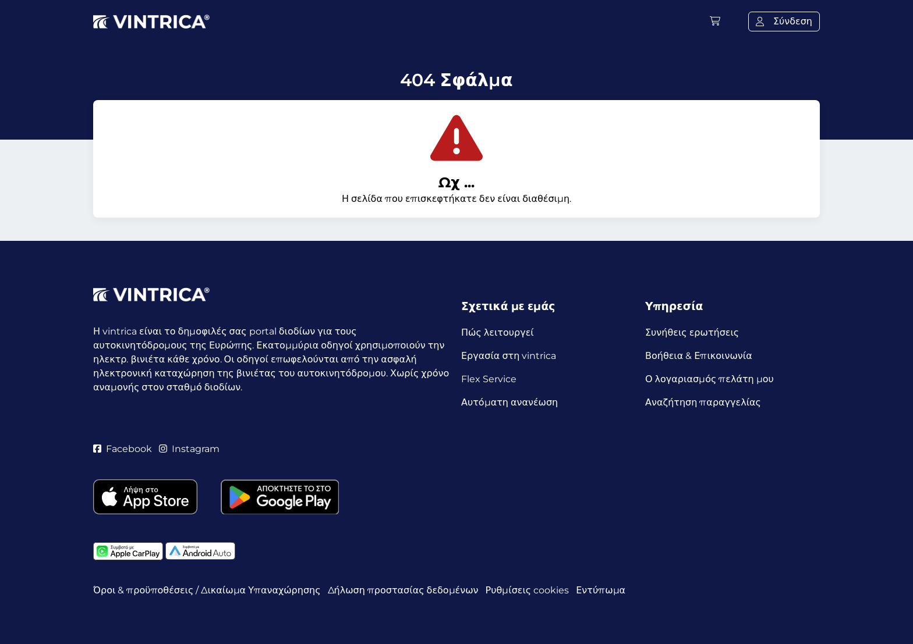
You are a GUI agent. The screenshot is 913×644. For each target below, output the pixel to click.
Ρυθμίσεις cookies (527, 590)
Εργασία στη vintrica (508, 355)
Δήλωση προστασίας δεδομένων (403, 590)
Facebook (122, 448)
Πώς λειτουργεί (497, 332)
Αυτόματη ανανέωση (509, 402)
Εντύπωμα (600, 590)
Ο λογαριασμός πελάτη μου (709, 379)
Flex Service (488, 379)
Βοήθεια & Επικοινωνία (698, 355)
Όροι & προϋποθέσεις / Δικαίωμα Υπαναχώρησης (207, 590)
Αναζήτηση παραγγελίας (703, 402)
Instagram (189, 448)
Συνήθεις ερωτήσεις (692, 332)
